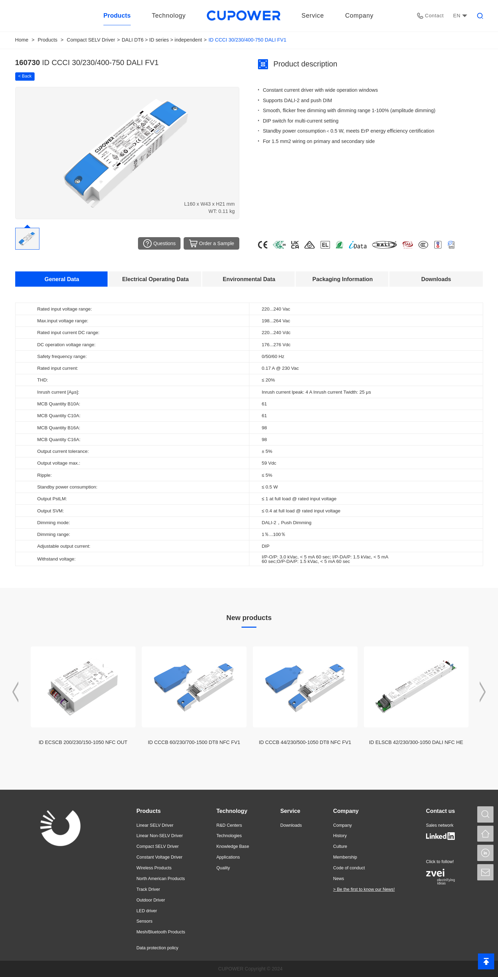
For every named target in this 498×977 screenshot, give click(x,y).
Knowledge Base (232, 846)
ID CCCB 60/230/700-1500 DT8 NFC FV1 (194, 742)
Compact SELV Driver (91, 40)
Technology (232, 811)
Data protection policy (157, 947)
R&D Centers (229, 825)
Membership (345, 857)
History (340, 835)
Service (290, 811)
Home (21, 40)
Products (47, 40)
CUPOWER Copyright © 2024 (250, 968)
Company (346, 811)
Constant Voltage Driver (160, 857)
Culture (340, 846)
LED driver (147, 910)
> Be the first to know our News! (364, 889)
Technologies (229, 835)
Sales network (439, 825)
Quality (223, 868)
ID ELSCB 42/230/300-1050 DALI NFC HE (416, 742)
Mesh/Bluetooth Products (161, 932)
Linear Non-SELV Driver (160, 835)
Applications (228, 857)
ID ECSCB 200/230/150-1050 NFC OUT (83, 742)
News (338, 878)
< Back (25, 76)
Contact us (440, 811)
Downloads (291, 825)
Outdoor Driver (151, 900)
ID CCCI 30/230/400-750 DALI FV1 (247, 40)
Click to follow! (440, 861)
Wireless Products (154, 868)
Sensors (145, 921)
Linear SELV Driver (155, 825)
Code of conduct (349, 868)
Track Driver (148, 889)
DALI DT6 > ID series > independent (162, 40)
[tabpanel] (249, 434)
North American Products (161, 878)
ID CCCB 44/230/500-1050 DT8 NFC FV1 (305, 742)
